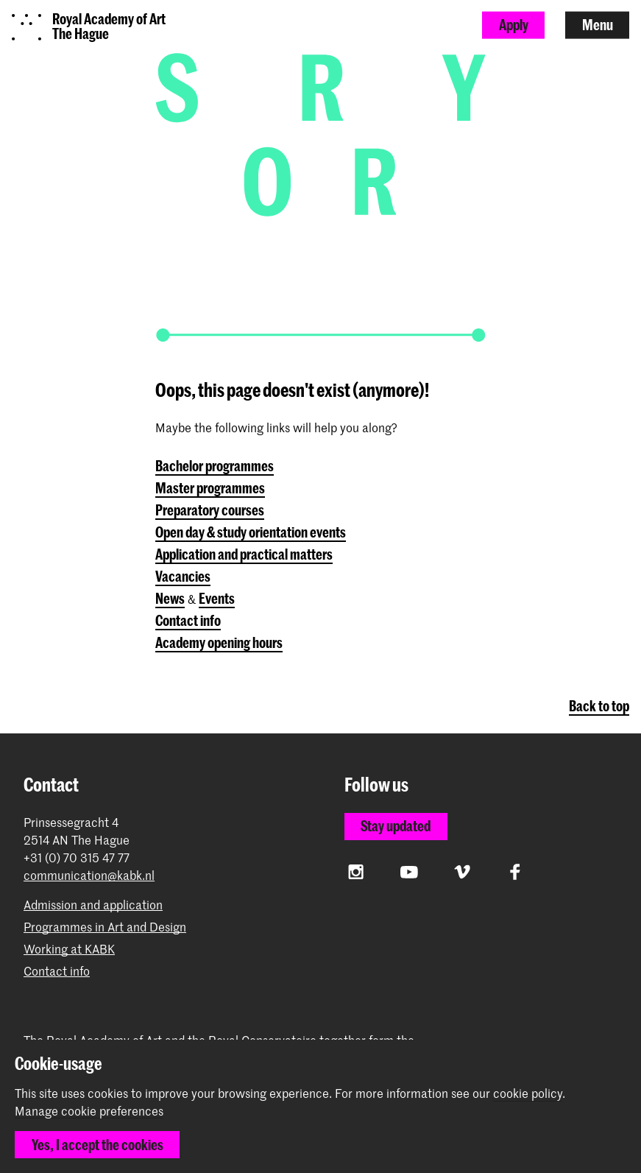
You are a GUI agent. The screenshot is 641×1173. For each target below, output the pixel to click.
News (170, 598)
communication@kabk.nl (89, 875)
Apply (513, 24)
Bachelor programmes (214, 465)
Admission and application (93, 904)
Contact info (188, 620)
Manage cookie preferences (89, 1111)
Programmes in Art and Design (105, 926)
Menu (597, 24)
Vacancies (182, 576)
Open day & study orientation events (250, 532)
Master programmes (210, 487)
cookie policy (527, 1093)
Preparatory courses (209, 509)
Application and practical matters (244, 554)
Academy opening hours (219, 642)
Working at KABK (69, 949)
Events (217, 598)
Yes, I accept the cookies (97, 1144)
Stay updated (396, 825)
